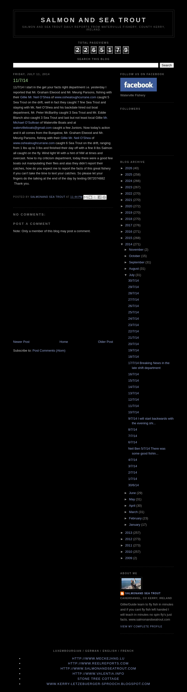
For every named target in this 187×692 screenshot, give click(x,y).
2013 (129, 532)
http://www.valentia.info (98, 673)
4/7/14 (132, 460)
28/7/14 (133, 293)
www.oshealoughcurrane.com (75, 97)
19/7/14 (133, 350)
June (133, 493)
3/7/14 (132, 466)
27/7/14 (133, 299)
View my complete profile (141, 626)
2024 (129, 181)
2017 (129, 225)
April (132, 505)
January (135, 524)
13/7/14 (133, 393)
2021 (129, 200)
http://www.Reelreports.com (98, 663)
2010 (129, 552)
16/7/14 (133, 374)
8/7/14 (132, 429)
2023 (129, 187)
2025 (129, 174)
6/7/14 (132, 442)
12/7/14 (133, 399)
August (134, 268)
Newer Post (21, 342)
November (137, 249)
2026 (129, 168)
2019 (129, 212)
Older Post (105, 342)
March (134, 512)
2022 (129, 193)
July (132, 275)
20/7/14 (133, 344)
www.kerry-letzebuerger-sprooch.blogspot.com (98, 684)
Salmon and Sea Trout (94, 20)
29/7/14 (133, 287)
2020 (129, 206)
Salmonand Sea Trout (143, 593)
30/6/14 (133, 485)
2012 (129, 539)
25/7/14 (133, 312)
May (132, 499)
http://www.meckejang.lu (98, 658)
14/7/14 (133, 387)
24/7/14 (133, 318)
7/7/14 (132, 436)
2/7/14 (132, 472)
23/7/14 (133, 325)
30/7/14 (133, 280)
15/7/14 (133, 380)
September (137, 262)
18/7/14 (133, 356)
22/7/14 (133, 331)
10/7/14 (133, 412)
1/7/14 (132, 479)
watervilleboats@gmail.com (32, 127)
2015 (129, 238)
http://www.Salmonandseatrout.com (98, 668)
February (136, 518)
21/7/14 (133, 337)
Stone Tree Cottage (98, 679)
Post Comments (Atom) (49, 350)
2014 (129, 244)
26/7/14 (133, 306)
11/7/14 (133, 406)
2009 (129, 558)
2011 (129, 545)
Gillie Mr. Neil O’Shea (35, 97)
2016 (129, 231)
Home (64, 342)
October (135, 256)
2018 (129, 219)
